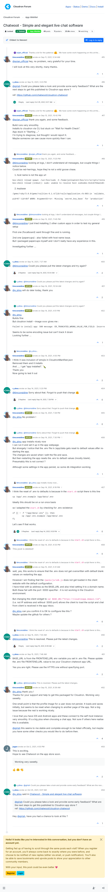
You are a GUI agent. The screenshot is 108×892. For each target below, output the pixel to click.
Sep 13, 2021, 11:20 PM (51, 159)
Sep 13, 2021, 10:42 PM (51, 115)
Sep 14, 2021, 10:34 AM (51, 286)
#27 (103, 487)
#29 (103, 567)
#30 (103, 635)
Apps (68, 6)
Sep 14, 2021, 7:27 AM (37, 262)
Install (101, 6)
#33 (103, 746)
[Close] (101, 839)
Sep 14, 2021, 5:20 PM (37, 388)
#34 (103, 790)
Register (11, 873)
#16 (103, 82)
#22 (103, 311)
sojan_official (22, 53)
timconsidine (18, 57)
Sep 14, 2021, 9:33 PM (50, 545)
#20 (103, 262)
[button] (4, 888)
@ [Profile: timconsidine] (20, 162)
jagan (15, 746)
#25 (103, 413)
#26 (103, 437)
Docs (92, 6)
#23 (103, 356)
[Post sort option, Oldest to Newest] (16, 40)
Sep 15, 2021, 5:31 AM (50, 567)
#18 (103, 159)
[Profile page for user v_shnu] (7, 84)
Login (20, 873)
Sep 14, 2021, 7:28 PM (50, 413)
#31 (103, 654)
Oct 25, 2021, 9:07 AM (37, 790)
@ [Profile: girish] (16, 86)
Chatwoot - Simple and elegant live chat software (55, 794)
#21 (103, 286)
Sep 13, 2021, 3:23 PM (37, 82)
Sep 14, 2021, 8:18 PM (50, 487)
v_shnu (16, 82)
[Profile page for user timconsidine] (7, 59)
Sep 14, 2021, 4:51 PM (50, 311)
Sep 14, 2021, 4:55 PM (50, 356)
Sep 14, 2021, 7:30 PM (50, 437)
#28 (103, 545)
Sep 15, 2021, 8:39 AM (50, 687)
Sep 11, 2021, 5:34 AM (50, 57)
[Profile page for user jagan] (7, 748)
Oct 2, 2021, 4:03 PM (35, 746)
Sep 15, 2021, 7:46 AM (37, 654)
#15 (103, 57)
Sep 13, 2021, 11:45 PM (51, 219)
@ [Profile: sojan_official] (20, 61)
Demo (85, 6)
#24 (103, 388)
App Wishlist (34, 31)
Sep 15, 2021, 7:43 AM (37, 635)
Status (76, 6)
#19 (103, 219)
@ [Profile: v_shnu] (17, 290)
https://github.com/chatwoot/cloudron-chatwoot (42, 95)
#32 (103, 687)
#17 (103, 115)
